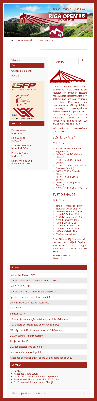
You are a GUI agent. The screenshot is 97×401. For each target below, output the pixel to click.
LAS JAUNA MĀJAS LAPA (22, 275)
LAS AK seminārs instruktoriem (26, 335)
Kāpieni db (55, 9)
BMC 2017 (15, 308)
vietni (55, 251)
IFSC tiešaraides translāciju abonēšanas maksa (34, 324)
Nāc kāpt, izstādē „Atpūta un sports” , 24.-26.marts (36, 330)
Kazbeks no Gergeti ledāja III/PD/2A (21, 147)
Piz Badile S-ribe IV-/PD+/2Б (19, 154)
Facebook (67, 9)
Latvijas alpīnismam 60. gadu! (25, 352)
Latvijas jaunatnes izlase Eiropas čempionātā (33, 291)
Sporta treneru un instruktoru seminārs (31, 297)
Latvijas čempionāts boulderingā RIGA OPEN (33, 280)
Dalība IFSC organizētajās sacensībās (29, 302)
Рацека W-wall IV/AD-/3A (19, 131)
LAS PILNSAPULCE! (20, 286)
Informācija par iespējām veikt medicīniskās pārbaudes (39, 319)
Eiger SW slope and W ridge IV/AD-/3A (21, 162)
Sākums (15, 60)
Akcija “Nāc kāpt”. (19, 341)
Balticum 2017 (17, 313)
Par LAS (15, 75)
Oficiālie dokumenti (21, 70)
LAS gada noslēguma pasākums (27, 346)
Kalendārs (80, 9)
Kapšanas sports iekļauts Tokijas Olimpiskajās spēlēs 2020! (41, 357)
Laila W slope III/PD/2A (18, 139)
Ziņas (12, 40)
